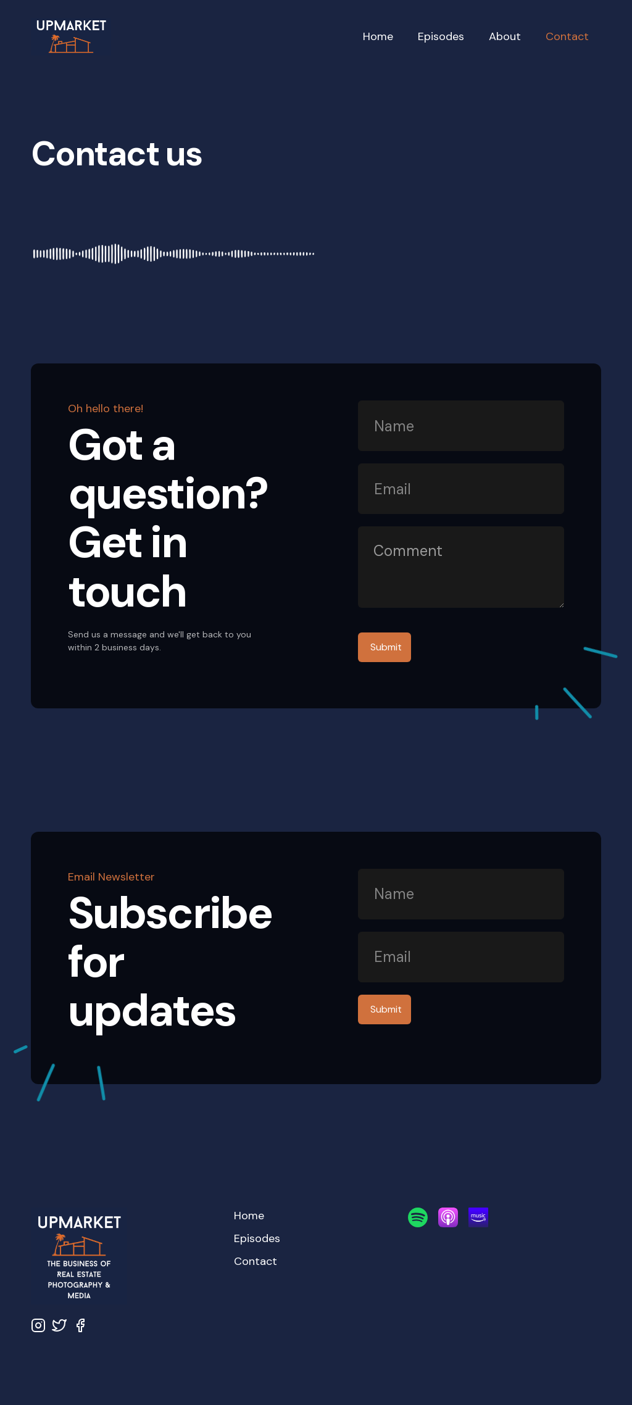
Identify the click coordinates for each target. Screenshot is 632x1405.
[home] (191, 37)
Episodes (441, 36)
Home (378, 36)
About (505, 36)
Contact (567, 36)
